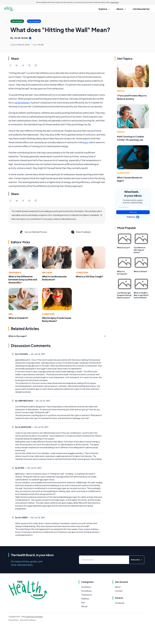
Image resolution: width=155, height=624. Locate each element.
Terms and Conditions (28, 620)
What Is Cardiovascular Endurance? (54, 278)
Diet (10, 314)
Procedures (86, 591)
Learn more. (115, 2)
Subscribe (133, 212)
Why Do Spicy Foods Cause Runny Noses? (56, 319)
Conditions (82, 272)
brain (85, 142)
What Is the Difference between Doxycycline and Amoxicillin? (22, 279)
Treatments (14, 272)
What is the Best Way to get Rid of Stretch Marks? (141, 295)
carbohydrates (22, 102)
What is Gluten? (140, 271)
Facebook (119, 603)
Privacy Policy (13, 620)
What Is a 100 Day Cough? (89, 276)
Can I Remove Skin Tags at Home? (139, 249)
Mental (121, 91)
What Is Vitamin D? (18, 317)
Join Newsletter (141, 9)
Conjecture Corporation (34, 617)
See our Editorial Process (33, 232)
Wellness (47, 272)
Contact (119, 591)
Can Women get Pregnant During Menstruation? (124, 295)
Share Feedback (81, 232)
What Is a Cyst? (123, 247)
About (118, 587)
